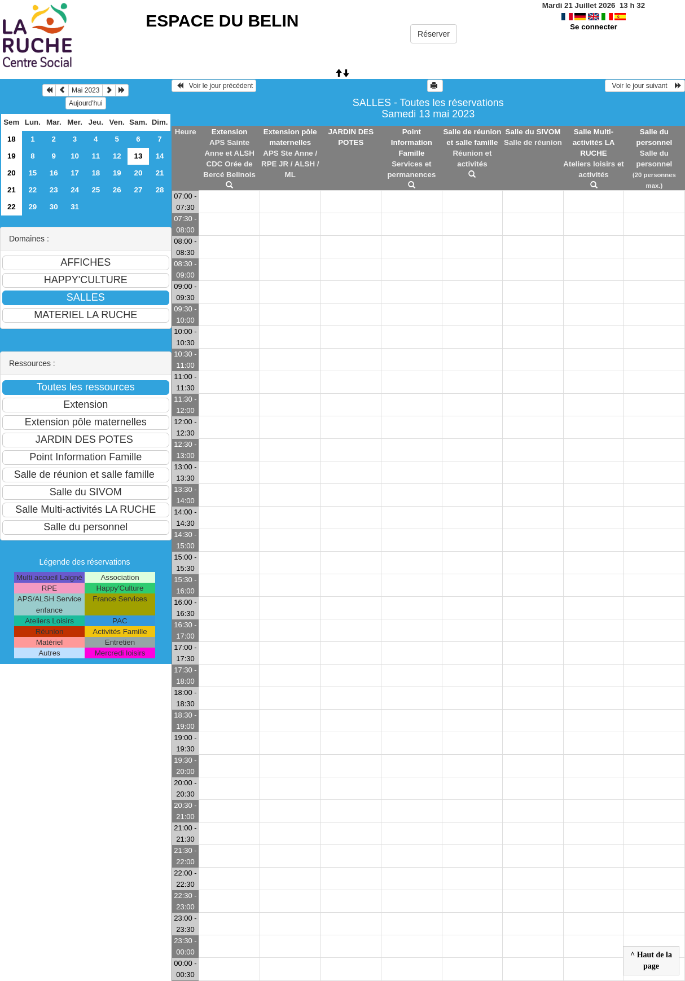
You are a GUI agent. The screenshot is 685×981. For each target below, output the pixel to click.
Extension (230, 131)
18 (11, 139)
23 (54, 190)
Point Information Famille (411, 142)
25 (95, 190)
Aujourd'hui (86, 103)
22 (32, 190)
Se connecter (593, 27)
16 (54, 173)
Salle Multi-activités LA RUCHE (594, 142)
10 (75, 156)
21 (160, 173)
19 (11, 156)
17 (75, 173)
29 (32, 207)
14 (160, 156)
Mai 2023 (85, 90)
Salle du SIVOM (533, 131)
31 (75, 207)
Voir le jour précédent (214, 86)
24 (75, 190)
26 (117, 190)
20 (11, 173)
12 (117, 156)
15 (32, 173)
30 (54, 207)
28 (160, 190)
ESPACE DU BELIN (222, 20)
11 (95, 156)
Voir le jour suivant (645, 86)
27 (138, 190)
